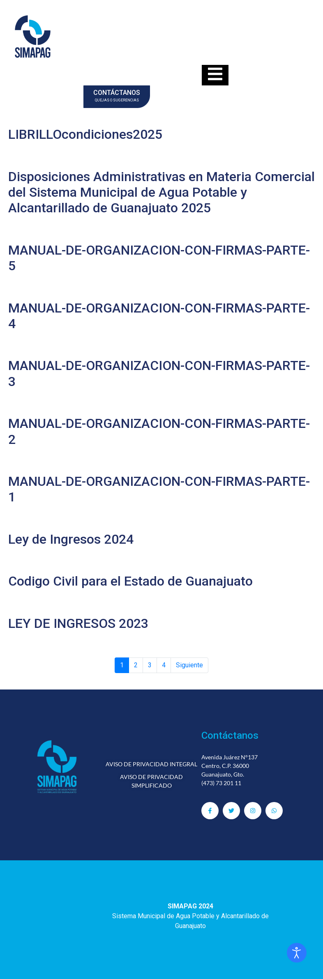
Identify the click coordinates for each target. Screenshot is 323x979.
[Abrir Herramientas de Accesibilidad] (297, 953)
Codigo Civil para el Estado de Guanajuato (130, 581)
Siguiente (189, 665)
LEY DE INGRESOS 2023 (78, 623)
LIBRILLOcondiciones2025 (85, 134)
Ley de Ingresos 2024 (71, 539)
